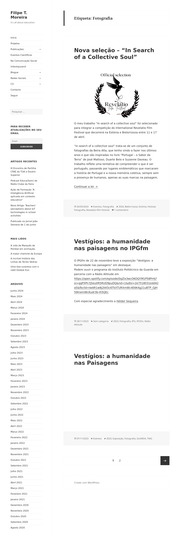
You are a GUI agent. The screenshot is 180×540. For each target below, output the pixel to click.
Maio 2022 (16, 420)
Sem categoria (101, 321)
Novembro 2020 (20, 510)
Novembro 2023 (20, 330)
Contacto (16, 89)
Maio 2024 (16, 296)
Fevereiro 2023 (19, 381)
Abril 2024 (16, 302)
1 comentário (121, 209)
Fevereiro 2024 (19, 313)
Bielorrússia (131, 206)
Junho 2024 (17, 290)
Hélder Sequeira (127, 301)
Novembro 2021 (20, 454)
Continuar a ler (86, 186)
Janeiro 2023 (18, 386)
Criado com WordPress (86, 482)
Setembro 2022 (19, 403)
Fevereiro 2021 (19, 493)
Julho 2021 (16, 471)
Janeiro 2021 (18, 499)
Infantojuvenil (18, 66)
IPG (134, 321)
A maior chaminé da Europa (26, 253)
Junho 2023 (17, 358)
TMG (149, 438)
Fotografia (108, 206)
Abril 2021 (16, 482)
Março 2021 (17, 488)
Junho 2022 (17, 415)
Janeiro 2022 (18, 443)
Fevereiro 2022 (19, 437)
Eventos (97, 206)
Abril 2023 (16, 369)
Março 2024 (17, 307)
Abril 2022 (16, 426)
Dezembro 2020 (20, 505)
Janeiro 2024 (18, 319)
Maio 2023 (16, 364)
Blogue (14, 72)
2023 (115, 321)
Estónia (143, 206)
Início (13, 37)
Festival (152, 206)
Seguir (14, 95)
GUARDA (141, 438)
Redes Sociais (18, 78)
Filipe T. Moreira (19, 15)
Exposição (118, 438)
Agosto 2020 (18, 527)
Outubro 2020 (18, 516)
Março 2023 (17, 375)
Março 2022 (17, 431)
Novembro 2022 (20, 392)
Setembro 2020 (19, 522)
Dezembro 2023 (20, 324)
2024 (121, 206)
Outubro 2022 (18, 398)
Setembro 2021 (19, 465)
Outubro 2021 (18, 460)
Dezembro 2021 (20, 448)
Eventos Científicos (21, 55)
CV (12, 84)
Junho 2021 (17, 477)
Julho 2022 (16, 409)
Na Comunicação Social (24, 60)
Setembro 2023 (19, 341)
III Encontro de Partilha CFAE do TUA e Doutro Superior (23, 171)
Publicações (17, 49)
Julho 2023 (16, 352)
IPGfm (140, 321)
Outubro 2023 (18, 336)
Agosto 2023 (18, 347)
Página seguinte (164, 460)
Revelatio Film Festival (97, 209)
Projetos (15, 43)
